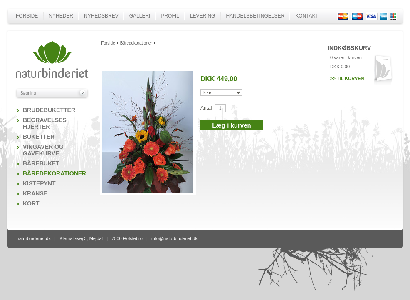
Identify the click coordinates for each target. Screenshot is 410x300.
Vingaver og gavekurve (43, 150)
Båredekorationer (54, 173)
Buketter (38, 136)
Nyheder (61, 16)
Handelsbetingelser (255, 16)
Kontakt (307, 16)
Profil (170, 16)
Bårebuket (41, 163)
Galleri (140, 16)
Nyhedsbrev (101, 16)
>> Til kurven (347, 78)
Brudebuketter (49, 110)
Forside (27, 16)
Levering (202, 16)
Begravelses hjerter (45, 123)
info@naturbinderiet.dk (174, 238)
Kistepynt (39, 183)
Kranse (35, 193)
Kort (31, 203)
